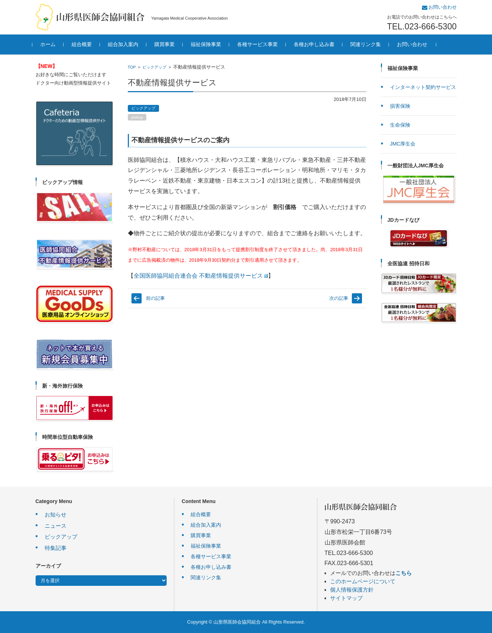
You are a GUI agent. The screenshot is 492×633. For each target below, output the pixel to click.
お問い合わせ (415, 44)
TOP (132, 67)
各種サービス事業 (260, 44)
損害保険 (400, 106)
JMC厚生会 (403, 144)
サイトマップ (346, 598)
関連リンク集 (369, 44)
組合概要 (85, 44)
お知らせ (55, 514)
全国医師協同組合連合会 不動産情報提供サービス (201, 276)
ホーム (51, 44)
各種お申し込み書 (317, 44)
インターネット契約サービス (423, 87)
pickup (137, 117)
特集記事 (55, 548)
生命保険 (400, 125)
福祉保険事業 (209, 44)
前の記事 (155, 298)
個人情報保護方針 (352, 590)
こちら (403, 573)
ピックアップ (154, 67)
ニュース (55, 526)
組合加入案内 (126, 44)
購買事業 (168, 44)
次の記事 (338, 298)
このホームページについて (362, 581)
